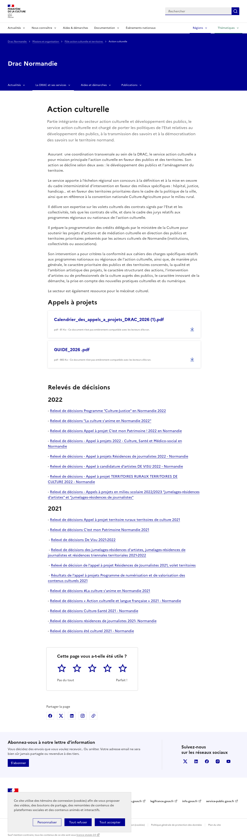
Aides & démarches (75, 28)
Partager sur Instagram (82, 716)
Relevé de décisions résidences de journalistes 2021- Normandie (102, 620)
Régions (198, 28)
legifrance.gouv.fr (162, 801)
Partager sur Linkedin (72, 716)
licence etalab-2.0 (86, 835)
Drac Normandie (17, 41)
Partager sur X (61, 716)
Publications (129, 85)
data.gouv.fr (134, 801)
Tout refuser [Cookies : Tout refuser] (78, 822)
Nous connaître (42, 28)
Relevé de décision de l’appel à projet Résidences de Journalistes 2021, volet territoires (123, 565)
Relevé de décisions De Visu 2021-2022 (83, 539)
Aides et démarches (94, 85)
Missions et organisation (45, 41)
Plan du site (214, 825)
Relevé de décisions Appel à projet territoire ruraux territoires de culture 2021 (115, 519)
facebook (207, 761)
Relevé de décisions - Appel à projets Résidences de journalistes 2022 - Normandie (119, 456)
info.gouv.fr (190, 801)
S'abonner (18, 763)
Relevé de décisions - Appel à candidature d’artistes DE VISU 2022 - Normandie (116, 466)
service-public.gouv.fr (220, 801)
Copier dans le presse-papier (93, 716)
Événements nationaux (141, 28)
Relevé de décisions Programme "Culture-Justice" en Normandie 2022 (108, 410)
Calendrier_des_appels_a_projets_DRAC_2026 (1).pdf (109, 319)
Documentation (104, 28)
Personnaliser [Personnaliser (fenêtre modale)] (47, 822)
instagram (218, 761)
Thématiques (226, 28)
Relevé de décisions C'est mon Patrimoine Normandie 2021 (99, 529)
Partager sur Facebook (50, 716)
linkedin (196, 761)
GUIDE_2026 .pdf (72, 350)
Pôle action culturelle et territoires (84, 41)
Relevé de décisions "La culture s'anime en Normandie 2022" (100, 420)
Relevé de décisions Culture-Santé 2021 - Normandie (94, 610)
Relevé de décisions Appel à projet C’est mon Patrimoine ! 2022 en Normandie (116, 430)
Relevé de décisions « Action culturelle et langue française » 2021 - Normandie (115, 600)
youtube (228, 761)
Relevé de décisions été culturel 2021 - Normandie (92, 631)
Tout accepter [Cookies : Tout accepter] (109, 822)
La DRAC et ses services (51, 85)
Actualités (14, 28)
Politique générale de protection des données (176, 825)
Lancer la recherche (235, 11)
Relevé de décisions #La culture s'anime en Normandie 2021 (100, 590)
